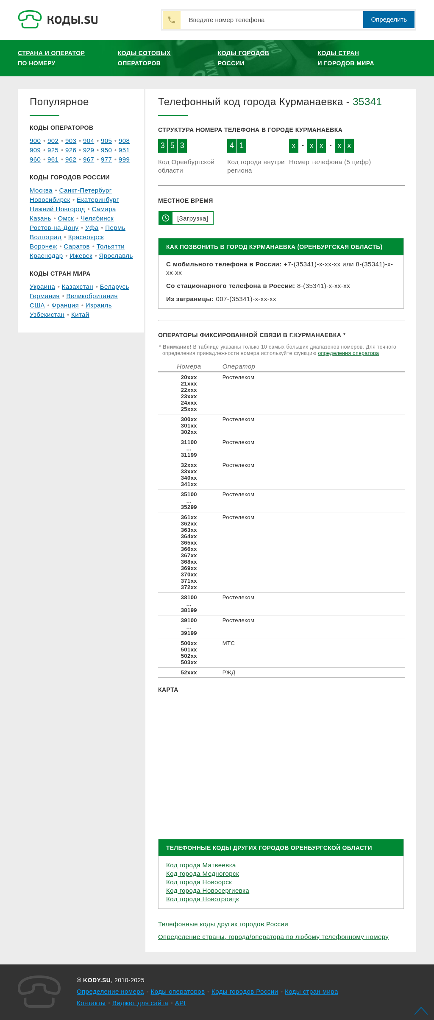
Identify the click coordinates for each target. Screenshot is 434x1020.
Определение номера (110, 991)
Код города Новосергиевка (207, 890)
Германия (45, 295)
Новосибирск (50, 199)
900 (35, 140)
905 (106, 140)
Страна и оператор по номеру (51, 58)
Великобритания (91, 295)
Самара (104, 208)
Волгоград (45, 236)
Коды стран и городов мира (346, 58)
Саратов (77, 246)
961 (52, 159)
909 (35, 150)
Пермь (115, 227)
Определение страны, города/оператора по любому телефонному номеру (273, 936)
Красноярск (86, 236)
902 (52, 140)
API (180, 1002)
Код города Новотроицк (202, 899)
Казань (40, 218)
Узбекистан (47, 314)
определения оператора (348, 353)
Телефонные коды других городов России (223, 924)
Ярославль (116, 255)
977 (106, 159)
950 (106, 150)
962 (70, 159)
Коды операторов (178, 991)
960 (35, 159)
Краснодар (46, 255)
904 (88, 140)
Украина (42, 286)
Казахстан (77, 286)
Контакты (91, 1002)
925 (52, 150)
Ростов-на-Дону (54, 227)
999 (124, 159)
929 (88, 150)
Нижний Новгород (57, 208)
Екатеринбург (98, 199)
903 (70, 140)
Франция (65, 305)
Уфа (92, 227)
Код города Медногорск (202, 873)
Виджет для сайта (140, 1002)
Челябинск (97, 218)
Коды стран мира (311, 991)
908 (124, 140)
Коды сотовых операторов (144, 58)
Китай (80, 314)
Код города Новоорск (199, 882)
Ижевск (81, 255)
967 (88, 159)
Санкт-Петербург (85, 190)
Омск (66, 218)
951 (124, 150)
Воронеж (43, 246)
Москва (41, 190)
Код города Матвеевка (201, 865)
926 (70, 150)
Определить (389, 19)
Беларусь (114, 286)
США (37, 305)
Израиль (99, 305)
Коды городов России (244, 58)
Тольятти (111, 246)
